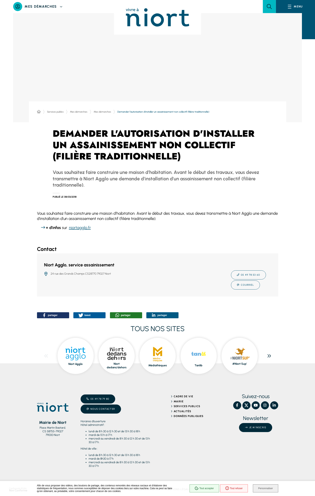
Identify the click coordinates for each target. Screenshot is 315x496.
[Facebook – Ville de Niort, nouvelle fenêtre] (237, 405)
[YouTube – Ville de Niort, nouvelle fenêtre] (256, 405)
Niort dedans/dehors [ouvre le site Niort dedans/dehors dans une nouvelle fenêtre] (116, 365)
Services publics (55, 111)
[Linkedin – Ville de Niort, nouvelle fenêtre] (274, 405)
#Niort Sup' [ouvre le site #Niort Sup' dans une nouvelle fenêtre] (239, 364)
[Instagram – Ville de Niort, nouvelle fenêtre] (265, 405)
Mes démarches (78, 111)
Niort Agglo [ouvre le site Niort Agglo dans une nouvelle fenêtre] (75, 364)
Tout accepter (204, 488)
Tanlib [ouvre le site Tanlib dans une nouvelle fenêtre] (198, 365)
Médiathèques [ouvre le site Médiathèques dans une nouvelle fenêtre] (157, 365)
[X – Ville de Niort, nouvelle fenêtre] (246, 405)
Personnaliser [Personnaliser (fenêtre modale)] (265, 488)
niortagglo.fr (80, 227)
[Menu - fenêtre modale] (295, 6)
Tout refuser (234, 488)
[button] (269, 6)
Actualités (182, 411)
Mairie (179, 401)
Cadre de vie (183, 396)
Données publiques (189, 416)
